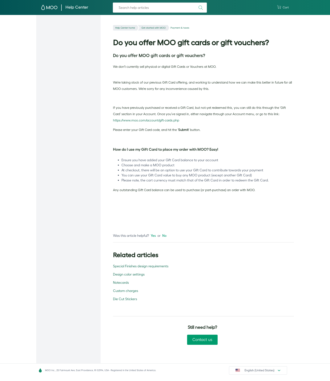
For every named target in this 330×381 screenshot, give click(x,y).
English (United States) (259, 370)
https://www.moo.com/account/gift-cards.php (146, 120)
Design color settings (129, 274)
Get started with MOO (159, 27)
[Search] (160, 8)
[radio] (153, 235)
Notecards (121, 282)
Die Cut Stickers (125, 299)
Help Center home (126, 27)
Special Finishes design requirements (140, 266)
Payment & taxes (188, 27)
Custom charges (125, 291)
